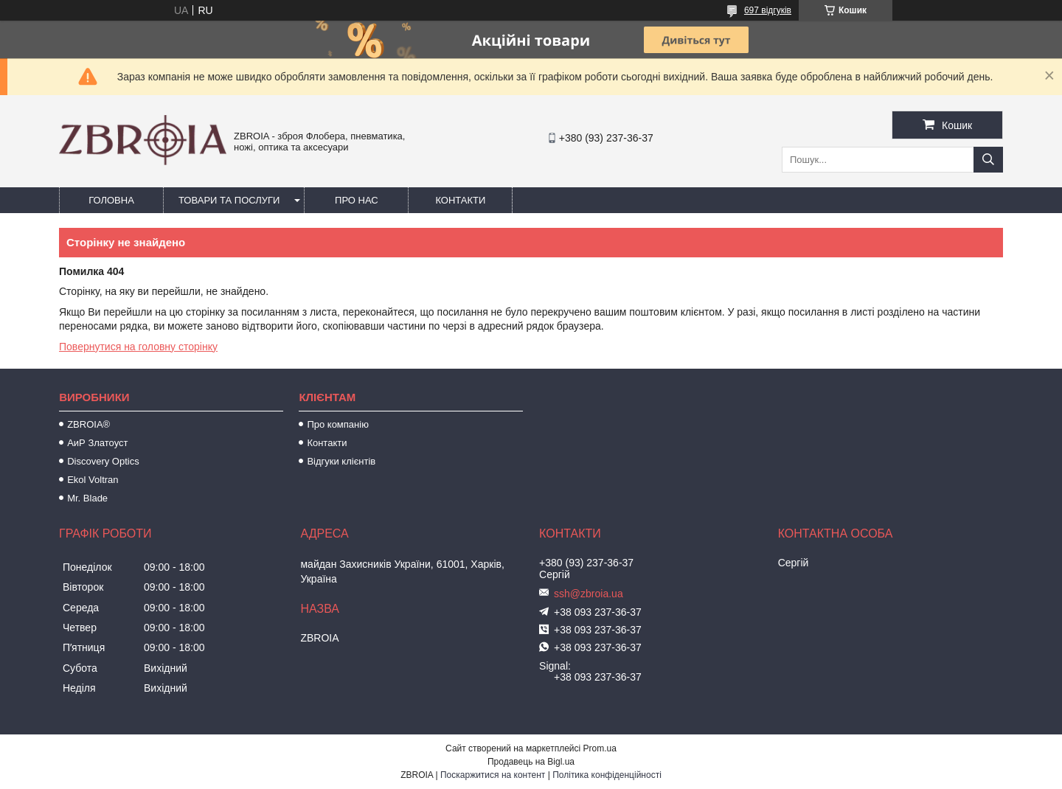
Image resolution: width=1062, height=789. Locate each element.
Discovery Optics (103, 461)
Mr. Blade (87, 498)
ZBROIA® (88, 424)
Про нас (356, 200)
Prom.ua (600, 748)
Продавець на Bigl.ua (531, 762)
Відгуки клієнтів (341, 461)
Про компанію (338, 424)
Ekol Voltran (92, 479)
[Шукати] (988, 160)
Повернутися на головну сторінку (138, 346)
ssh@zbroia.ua (588, 593)
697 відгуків (767, 10)
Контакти (460, 200)
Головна (111, 200)
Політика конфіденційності (607, 775)
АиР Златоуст (97, 442)
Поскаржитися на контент (492, 775)
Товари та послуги (229, 200)
